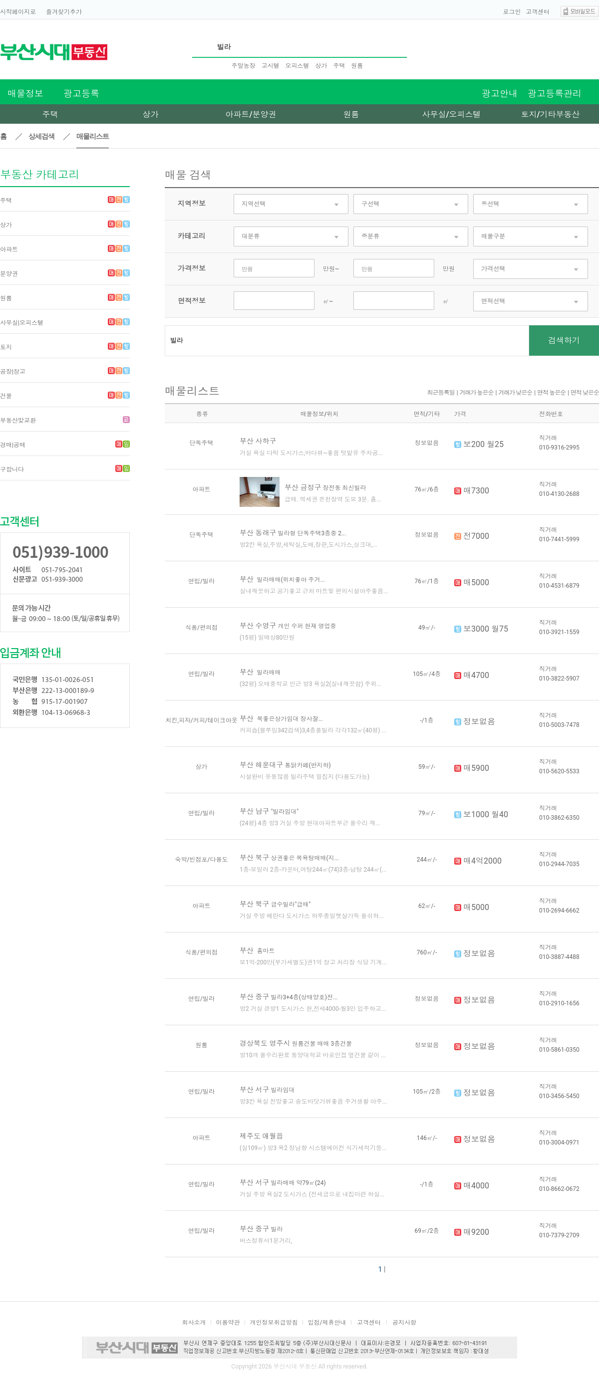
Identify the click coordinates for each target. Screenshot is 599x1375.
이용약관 (228, 1322)
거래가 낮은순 (515, 392)
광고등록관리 (555, 93)
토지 (6, 347)
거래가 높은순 (477, 392)
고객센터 (538, 11)
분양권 (9, 273)
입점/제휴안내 (327, 1322)
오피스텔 (297, 65)
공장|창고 (12, 371)
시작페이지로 (18, 11)
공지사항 (404, 1322)
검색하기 (564, 340)
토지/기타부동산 (550, 114)
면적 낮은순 (585, 392)
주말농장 (244, 65)
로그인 (512, 11)
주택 (339, 65)
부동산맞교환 (18, 420)
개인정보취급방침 (274, 1322)
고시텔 (271, 65)
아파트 (9, 249)
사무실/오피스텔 (451, 114)
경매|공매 (12, 445)
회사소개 (194, 1322)
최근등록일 (441, 392)
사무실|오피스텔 (21, 322)
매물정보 (25, 93)
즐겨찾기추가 (64, 11)
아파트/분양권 (250, 114)
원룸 (357, 65)
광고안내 (500, 93)
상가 (321, 65)
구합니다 (12, 469)
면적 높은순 (551, 392)
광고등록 (81, 93)
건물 (6, 396)
